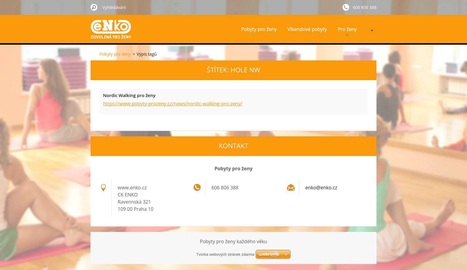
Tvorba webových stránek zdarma (225, 254)
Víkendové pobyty (307, 29)
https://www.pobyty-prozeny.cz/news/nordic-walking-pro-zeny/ (172, 103)
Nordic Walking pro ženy (129, 95)
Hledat (94, 7)
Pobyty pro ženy (259, 29)
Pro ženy (347, 31)
